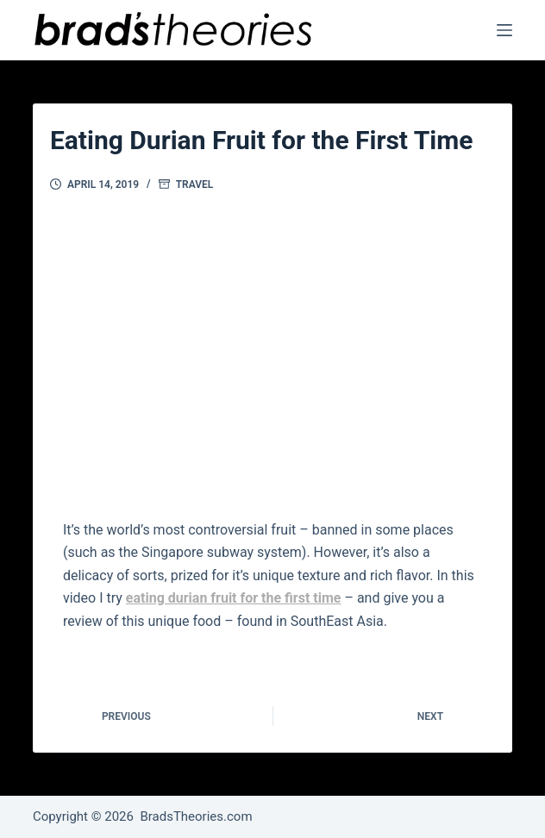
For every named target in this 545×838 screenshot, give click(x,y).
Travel (195, 184)
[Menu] (504, 30)
